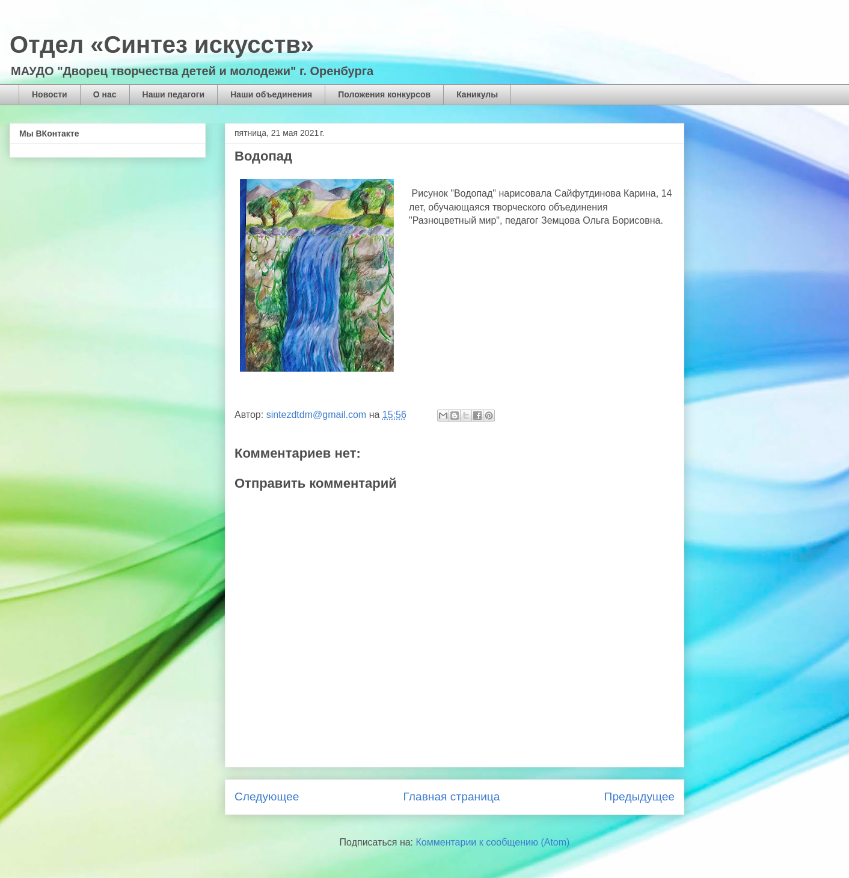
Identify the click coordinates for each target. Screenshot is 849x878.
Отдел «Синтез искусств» (162, 44)
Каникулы (477, 94)
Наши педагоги (174, 94)
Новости (49, 94)
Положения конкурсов (384, 94)
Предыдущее (639, 796)
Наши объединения (271, 94)
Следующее (266, 796)
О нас (105, 94)
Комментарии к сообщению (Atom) (493, 842)
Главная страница (451, 796)
